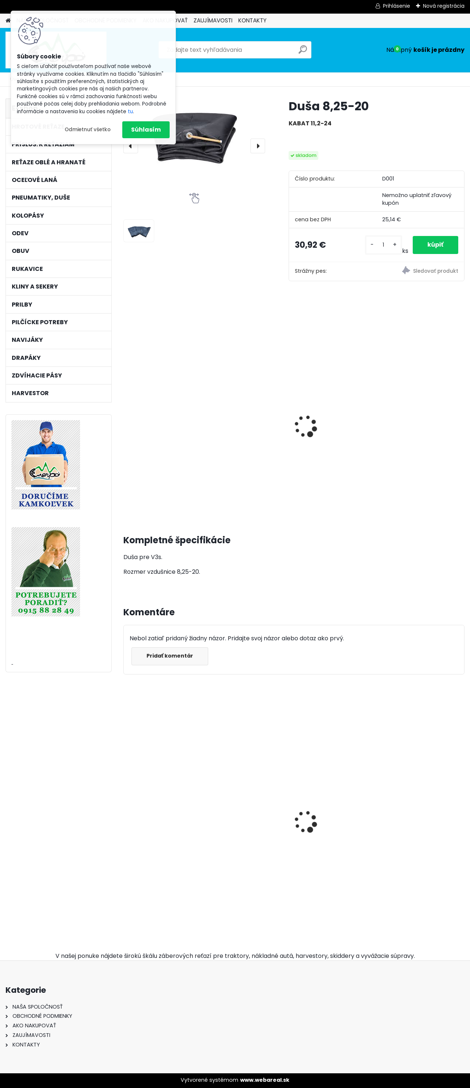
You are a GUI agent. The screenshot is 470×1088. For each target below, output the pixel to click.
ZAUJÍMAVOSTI (213, 20)
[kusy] (383, 245)
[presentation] (130, 146)
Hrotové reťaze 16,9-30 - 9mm (163, 808)
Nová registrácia (443, 6)
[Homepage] (8, 21)
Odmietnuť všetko (88, 129)
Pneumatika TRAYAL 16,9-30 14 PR (243, 446)
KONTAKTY (252, 20)
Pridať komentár (170, 655)
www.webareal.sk (264, 1080)
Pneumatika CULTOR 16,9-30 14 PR (157, 460)
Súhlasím (146, 129)
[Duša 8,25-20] (194, 135)
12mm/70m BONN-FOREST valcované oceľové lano (241, 791)
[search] (303, 52)
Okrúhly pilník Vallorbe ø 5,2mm (335, 858)
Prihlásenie (396, 6)
